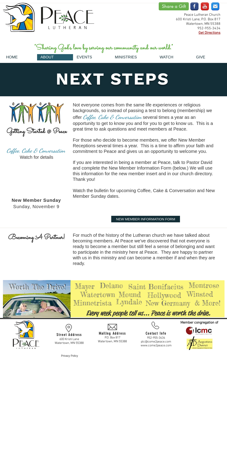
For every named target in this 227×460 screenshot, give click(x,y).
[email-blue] (215, 6)
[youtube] (205, 6)
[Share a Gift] (174, 6)
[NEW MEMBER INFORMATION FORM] (145, 219)
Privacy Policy (69, 355)
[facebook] (194, 6)
